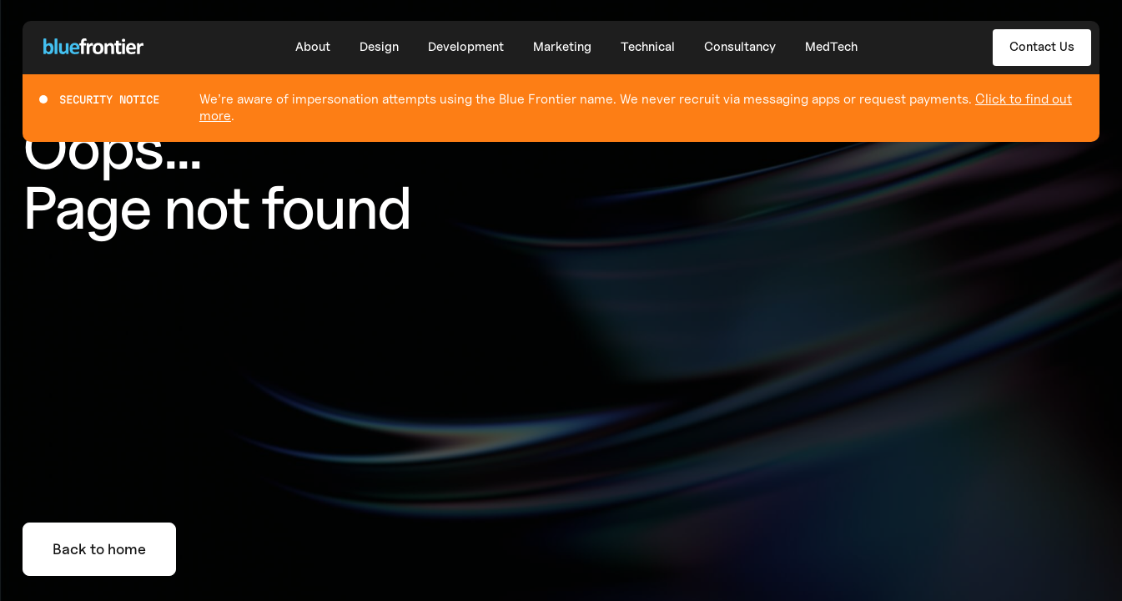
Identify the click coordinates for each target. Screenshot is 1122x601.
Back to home (99, 549)
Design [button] (379, 46)
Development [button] (466, 46)
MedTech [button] (831, 46)
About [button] (312, 46)
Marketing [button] (562, 46)
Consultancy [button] (740, 46)
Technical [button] (648, 46)
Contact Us (1041, 46)
